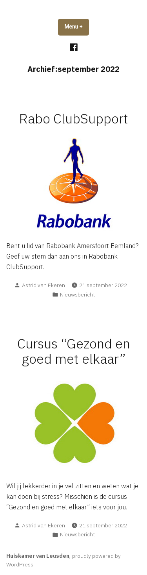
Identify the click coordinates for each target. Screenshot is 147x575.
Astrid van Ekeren (43, 285)
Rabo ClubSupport (73, 118)
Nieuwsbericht (77, 294)
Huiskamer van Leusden (37, 555)
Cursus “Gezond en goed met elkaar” (73, 351)
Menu (76, 26)
